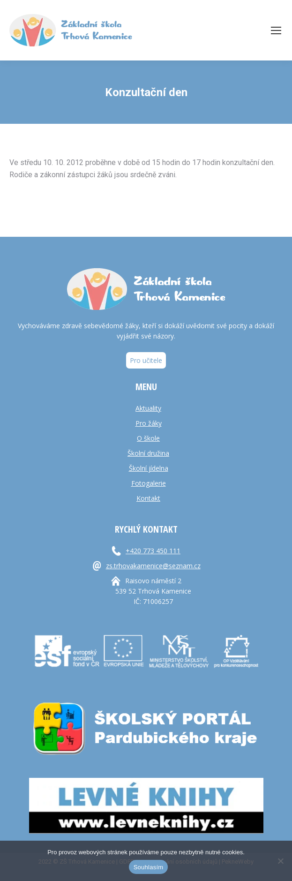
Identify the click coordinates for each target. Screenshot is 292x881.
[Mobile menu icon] (276, 30)
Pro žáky (148, 423)
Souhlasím (149, 867)
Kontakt (148, 498)
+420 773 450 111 (153, 550)
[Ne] (280, 861)
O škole (148, 438)
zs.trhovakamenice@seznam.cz (153, 565)
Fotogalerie (148, 483)
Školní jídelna (148, 468)
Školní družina (148, 453)
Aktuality (148, 408)
